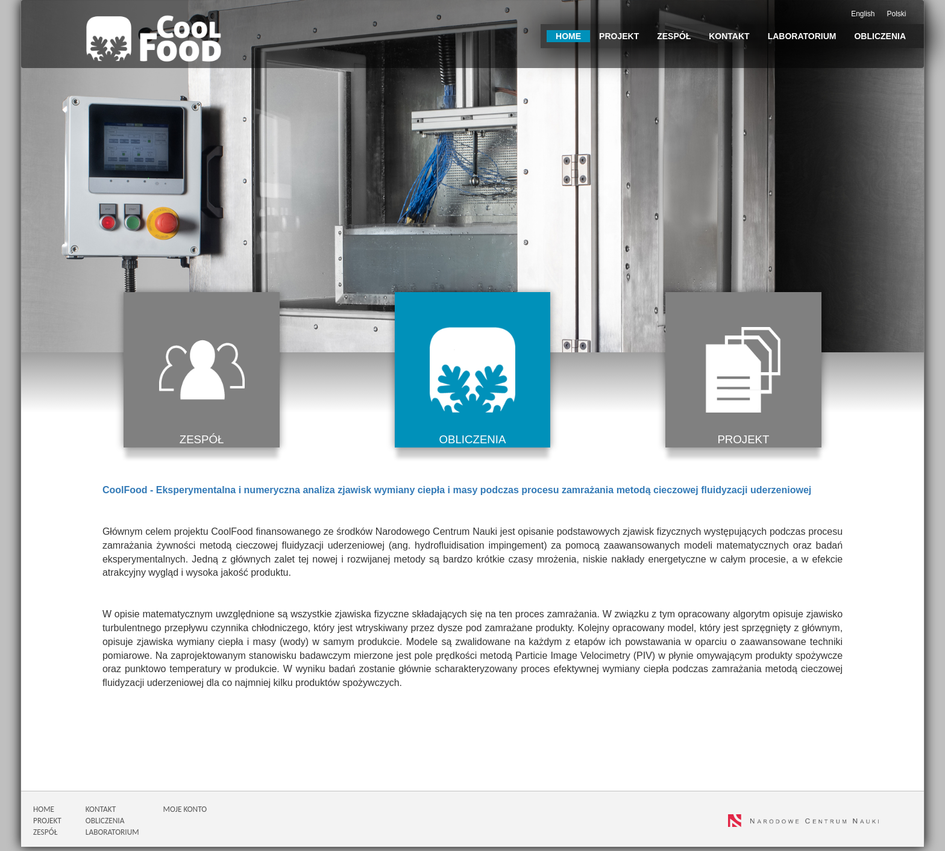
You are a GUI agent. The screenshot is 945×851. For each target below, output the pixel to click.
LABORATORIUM (112, 836)
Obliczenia (880, 36)
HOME (43, 813)
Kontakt (729, 36)
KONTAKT (101, 813)
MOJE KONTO (185, 813)
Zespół (674, 36)
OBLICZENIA (105, 825)
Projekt (619, 36)
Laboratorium (802, 36)
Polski (896, 14)
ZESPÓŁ (45, 836)
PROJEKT (47, 825)
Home (568, 36)
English (862, 14)
